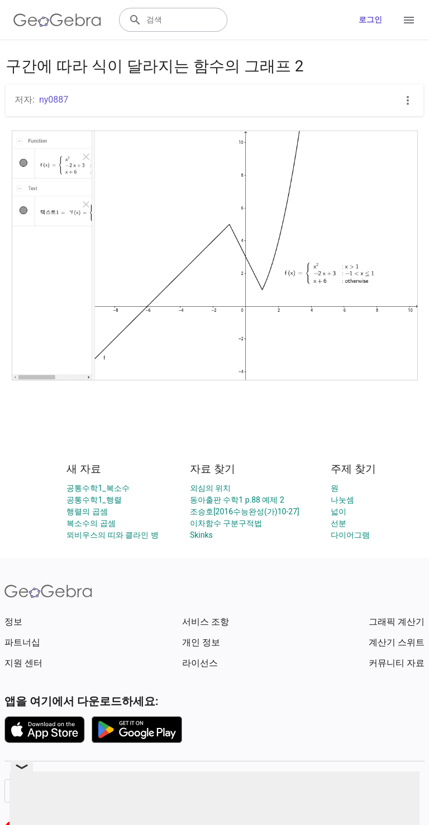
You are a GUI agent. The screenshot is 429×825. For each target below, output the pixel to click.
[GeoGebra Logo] (57, 20)
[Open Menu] (409, 20)
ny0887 (53, 99)
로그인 (370, 19)
